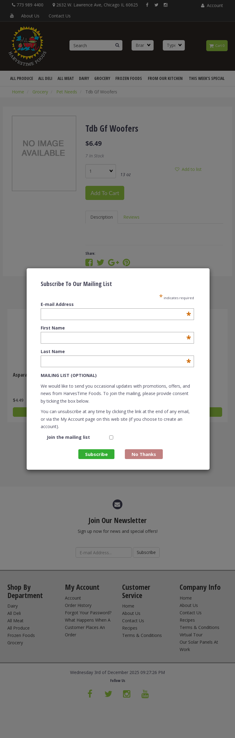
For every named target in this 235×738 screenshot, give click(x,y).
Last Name (116, 351)
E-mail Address (116, 304)
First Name (116, 328)
